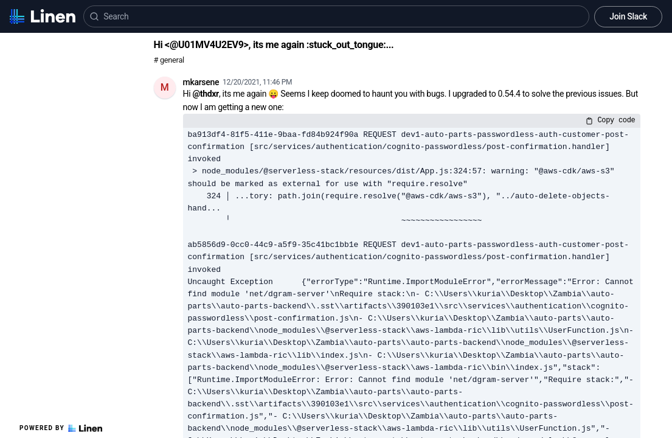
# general (169, 59)
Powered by (60, 428)
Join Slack (628, 16)
